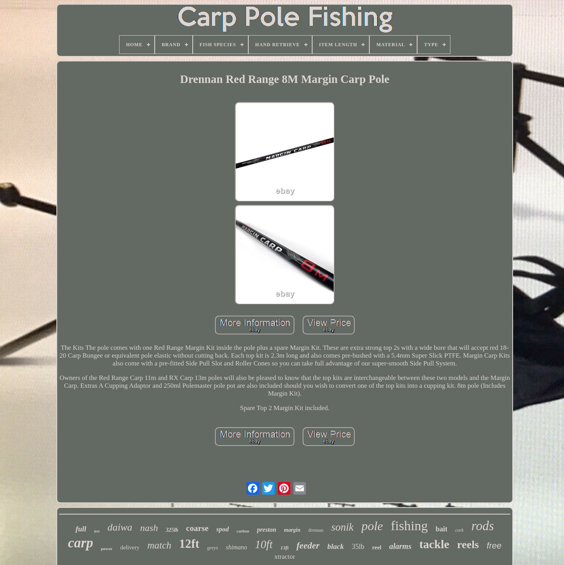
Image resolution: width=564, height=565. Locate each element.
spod (222, 529)
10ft (264, 544)
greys (212, 548)
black (335, 546)
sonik (342, 527)
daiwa (119, 527)
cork (459, 530)
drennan (316, 530)
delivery (129, 547)
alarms (400, 546)
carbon (243, 531)
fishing (409, 525)
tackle (434, 544)
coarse (197, 528)
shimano (236, 547)
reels (468, 544)
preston (266, 529)
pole (372, 526)
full (81, 529)
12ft (189, 544)
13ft (284, 548)
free (494, 546)
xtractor (285, 556)
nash (149, 528)
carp (80, 543)
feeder (308, 546)
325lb (172, 530)
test (96, 531)
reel (376, 547)
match (159, 545)
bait (441, 529)
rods (483, 526)
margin (292, 530)
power (106, 548)
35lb (358, 547)
